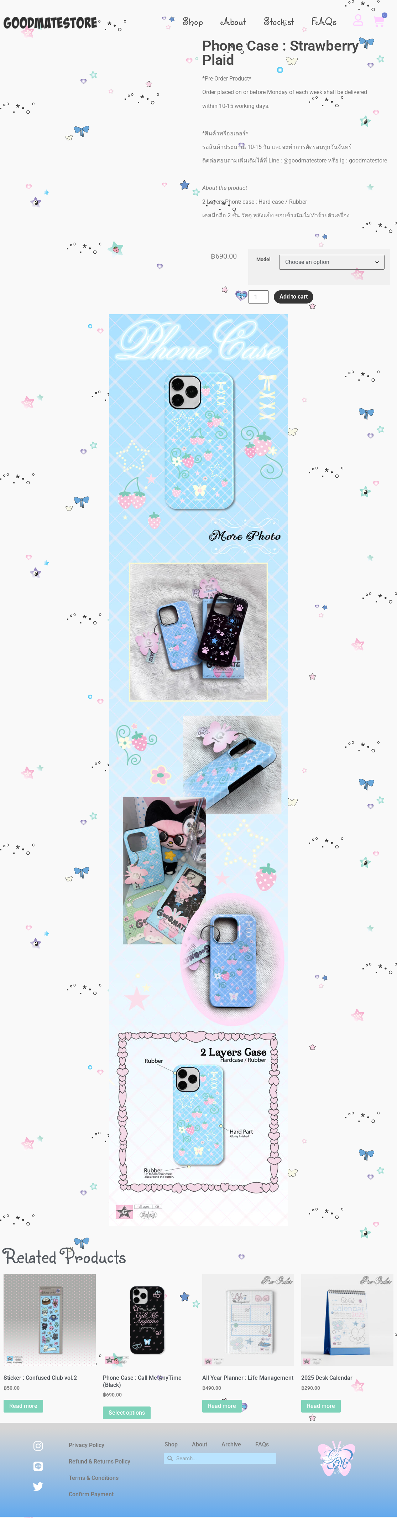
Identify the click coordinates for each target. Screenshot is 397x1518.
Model (263, 259)
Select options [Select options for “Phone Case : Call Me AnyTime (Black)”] (127, 1412)
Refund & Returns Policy (99, 1461)
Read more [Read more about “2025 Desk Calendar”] (321, 1406)
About (233, 21)
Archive (231, 1444)
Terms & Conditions (94, 1478)
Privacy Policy (86, 1445)
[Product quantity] (258, 297)
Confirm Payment (91, 1494)
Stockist (279, 21)
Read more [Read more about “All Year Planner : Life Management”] (222, 1406)
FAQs (324, 21)
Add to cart (294, 296)
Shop (193, 21)
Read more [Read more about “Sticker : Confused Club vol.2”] (23, 1406)
